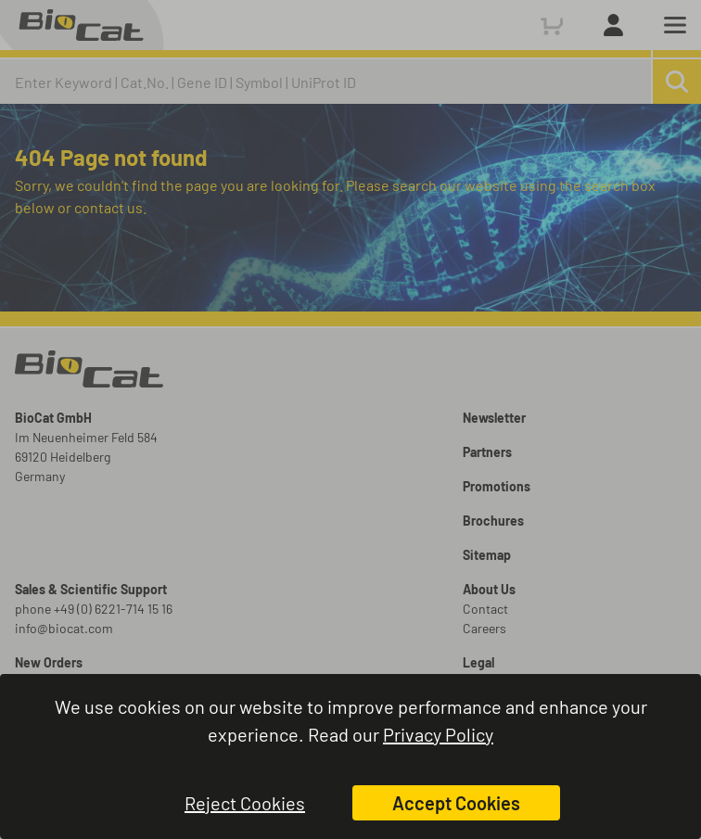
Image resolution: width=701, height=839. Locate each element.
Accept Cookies (456, 803)
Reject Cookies (245, 803)
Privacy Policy (438, 734)
